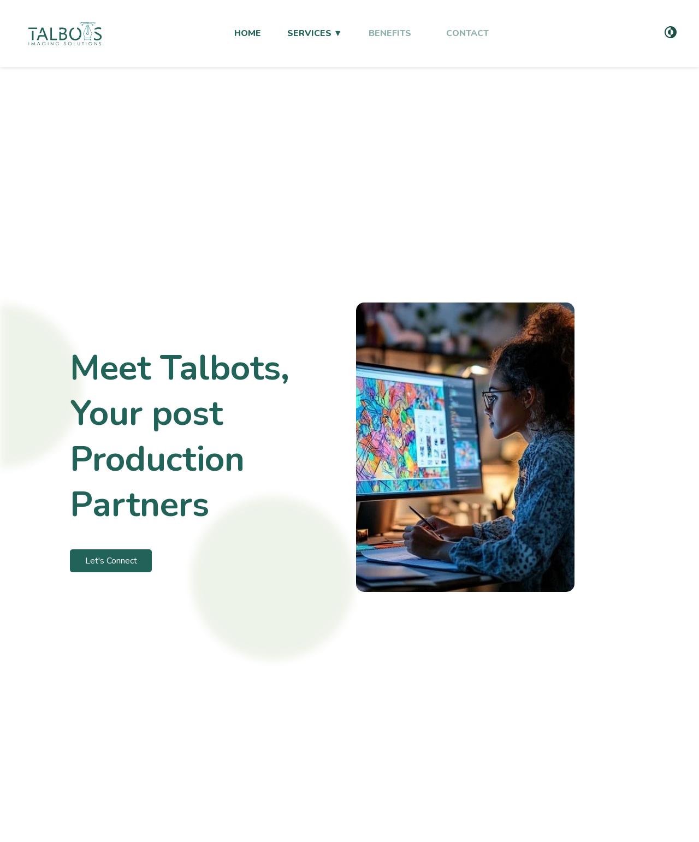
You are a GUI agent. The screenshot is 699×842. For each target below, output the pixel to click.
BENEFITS (390, 33)
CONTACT (467, 33)
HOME (247, 33)
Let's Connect (111, 561)
